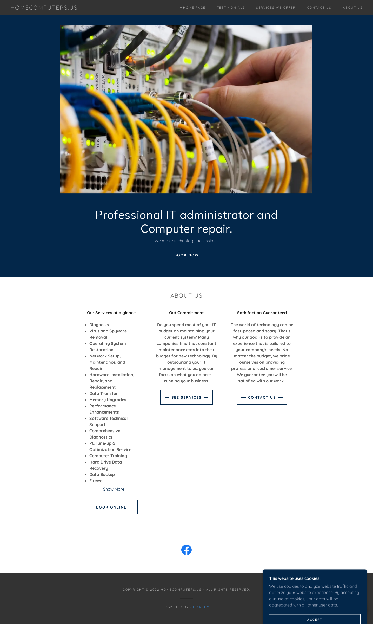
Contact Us (262, 397)
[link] (44, 8)
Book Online (111, 507)
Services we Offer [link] (276, 7)
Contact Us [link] (319, 7)
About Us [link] (353, 7)
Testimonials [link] (231, 7)
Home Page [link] (194, 7)
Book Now (186, 255)
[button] (111, 489)
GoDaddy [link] (199, 607)
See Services (186, 397)
